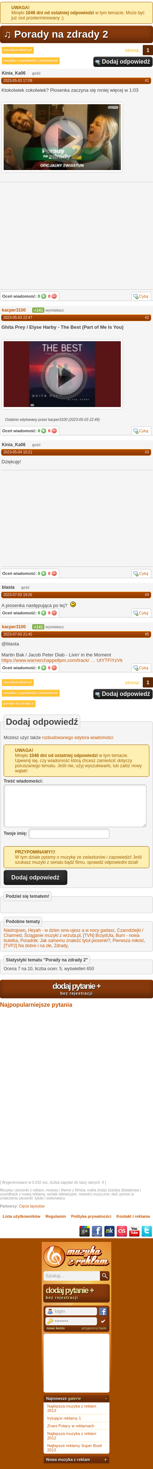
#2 (147, 318)
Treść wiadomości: (23, 781)
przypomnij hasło (94, 1328)
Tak (43, 296)
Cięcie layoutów (32, 1206)
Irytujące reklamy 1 (64, 1418)
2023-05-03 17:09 (17, 81)
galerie (74, 1398)
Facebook (97, 1231)
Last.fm (121, 1231)
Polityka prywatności (91, 1216)
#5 (147, 634)
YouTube (134, 1231)
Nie (54, 296)
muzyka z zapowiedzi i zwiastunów (31, 61)
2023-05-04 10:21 (17, 452)
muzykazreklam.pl (18, 50)
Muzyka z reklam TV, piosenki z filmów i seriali (76, 1257)
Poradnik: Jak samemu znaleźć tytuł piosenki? (65, 940)
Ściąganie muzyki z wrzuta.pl (52, 935)
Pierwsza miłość (128, 940)
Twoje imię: (15, 833)
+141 (38, 310)
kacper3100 (14, 310)
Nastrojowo (15, 930)
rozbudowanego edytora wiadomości (77, 737)
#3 (147, 452)
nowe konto (55, 1328)
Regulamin (55, 1216)
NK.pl (109, 1231)
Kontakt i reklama (133, 1216)
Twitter (146, 1231)
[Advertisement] (56, 518)
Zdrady (60, 945)
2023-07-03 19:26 (17, 595)
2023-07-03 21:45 (17, 634)
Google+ (84, 1231)
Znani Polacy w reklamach (70, 1426)
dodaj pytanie (76, 988)
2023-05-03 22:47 (17, 318)
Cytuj (143, 296)
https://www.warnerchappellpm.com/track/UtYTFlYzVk (62, 660)
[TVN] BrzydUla (98, 935)
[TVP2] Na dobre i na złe (28, 945)
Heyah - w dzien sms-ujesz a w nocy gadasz (71, 930)
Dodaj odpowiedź (126, 62)
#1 (147, 81)
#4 (147, 595)
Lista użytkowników (21, 1216)
